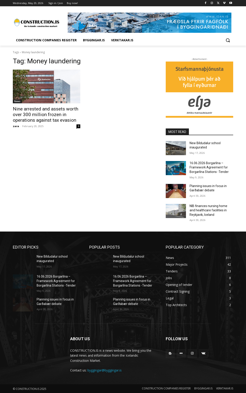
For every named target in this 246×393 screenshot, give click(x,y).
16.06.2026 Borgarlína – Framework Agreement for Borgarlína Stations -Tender (209, 167)
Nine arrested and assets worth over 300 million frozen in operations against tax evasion (45, 114)
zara (16, 126)
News (17, 101)
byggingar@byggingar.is (104, 370)
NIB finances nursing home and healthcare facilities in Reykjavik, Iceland (208, 210)
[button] (227, 40)
